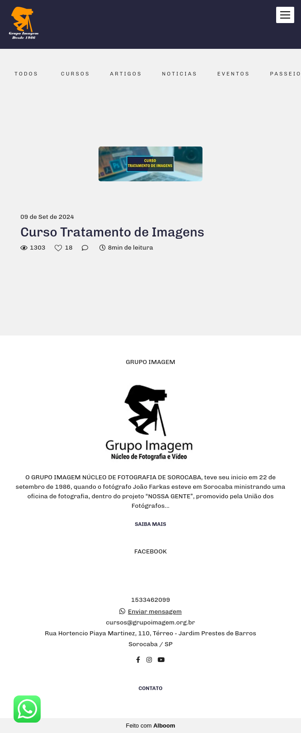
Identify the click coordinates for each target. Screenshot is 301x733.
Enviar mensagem (155, 612)
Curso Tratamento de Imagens (112, 232)
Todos (26, 74)
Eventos (233, 74)
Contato (151, 688)
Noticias (180, 74)
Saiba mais (150, 524)
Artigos (126, 74)
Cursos (75, 74)
